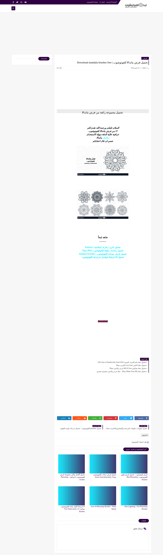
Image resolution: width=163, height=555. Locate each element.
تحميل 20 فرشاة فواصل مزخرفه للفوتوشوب (103, 257)
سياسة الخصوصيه (92, 2)
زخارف (106, 138)
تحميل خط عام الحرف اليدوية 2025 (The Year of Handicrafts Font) (122, 362)
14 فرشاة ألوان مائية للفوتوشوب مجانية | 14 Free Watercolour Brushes (73, 509)
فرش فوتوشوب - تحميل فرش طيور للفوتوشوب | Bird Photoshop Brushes (134, 477)
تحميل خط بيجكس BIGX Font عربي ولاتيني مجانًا (128, 368)
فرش (145, 58)
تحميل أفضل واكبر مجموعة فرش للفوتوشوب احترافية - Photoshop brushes (72, 477)
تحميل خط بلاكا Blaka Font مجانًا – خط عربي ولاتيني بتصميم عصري (121, 371)
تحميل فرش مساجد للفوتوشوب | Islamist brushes (103, 254)
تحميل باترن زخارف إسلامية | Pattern (102, 247)
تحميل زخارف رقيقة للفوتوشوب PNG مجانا (102, 250)
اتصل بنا (102, 2)
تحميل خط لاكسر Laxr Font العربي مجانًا (131, 365)
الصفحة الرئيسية (111, 2)
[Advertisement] (81, 34)
